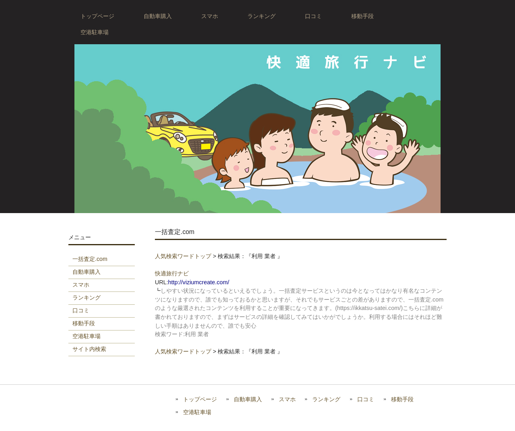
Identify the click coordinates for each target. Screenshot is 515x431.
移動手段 (402, 399)
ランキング (326, 399)
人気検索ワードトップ (183, 256)
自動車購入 (248, 399)
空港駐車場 (197, 412)
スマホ (287, 399)
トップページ (200, 399)
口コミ (365, 399)
